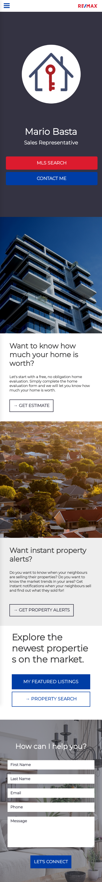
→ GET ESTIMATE (31, 399)
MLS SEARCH (51, 161)
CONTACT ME (51, 174)
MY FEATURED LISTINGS (50, 670)
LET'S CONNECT (51, 844)
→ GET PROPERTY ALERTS (41, 602)
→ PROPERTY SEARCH (51, 683)
